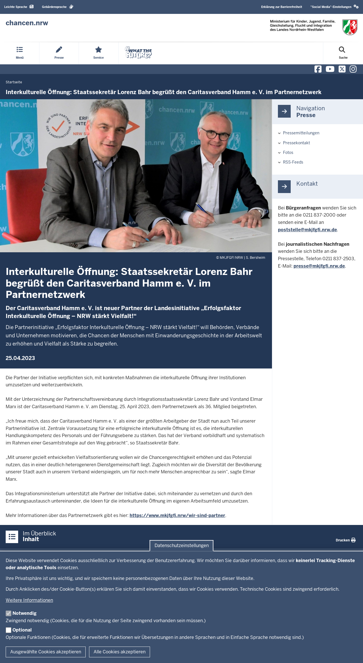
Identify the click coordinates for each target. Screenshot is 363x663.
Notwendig (24, 613)
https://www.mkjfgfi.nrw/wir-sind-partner (177, 515)
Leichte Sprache (18, 7)
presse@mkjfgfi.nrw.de (319, 266)
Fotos (288, 152)
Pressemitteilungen (301, 132)
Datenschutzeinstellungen (182, 545)
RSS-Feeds (293, 162)
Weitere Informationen (29, 600)
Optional (22, 630)
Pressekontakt (296, 142)
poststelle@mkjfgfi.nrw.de (307, 230)
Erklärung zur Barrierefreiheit (281, 7)
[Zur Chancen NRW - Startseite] (27, 23)
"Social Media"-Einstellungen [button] (335, 7)
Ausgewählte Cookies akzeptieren (45, 652)
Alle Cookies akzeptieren (119, 652)
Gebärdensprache (57, 7)
